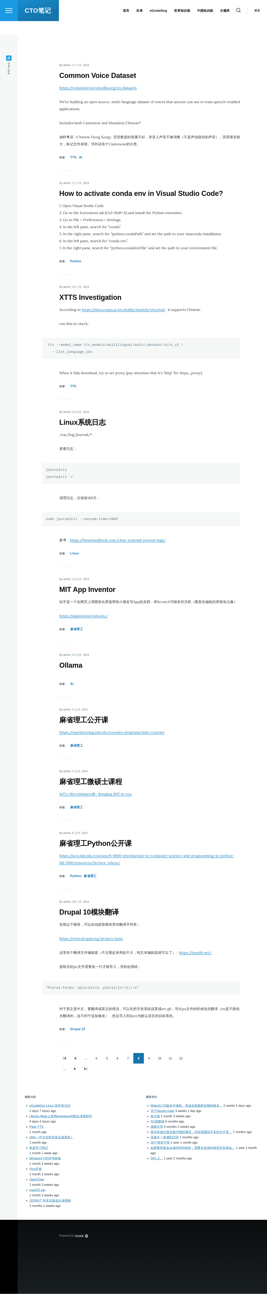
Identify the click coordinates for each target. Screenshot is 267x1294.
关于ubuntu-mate (162, 1111)
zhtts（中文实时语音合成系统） (51, 1137)
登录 (257, 24)
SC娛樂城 (157, 1121)
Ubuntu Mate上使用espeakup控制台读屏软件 (60, 1116)
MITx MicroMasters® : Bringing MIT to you (95, 794)
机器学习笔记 (38, 1148)
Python (75, 261)
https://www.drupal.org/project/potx (91, 938)
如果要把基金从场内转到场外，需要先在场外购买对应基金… (193, 1148)
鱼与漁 (155, 1116)
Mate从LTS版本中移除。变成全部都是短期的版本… (187, 1105)
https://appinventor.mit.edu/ (83, 616)
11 (172, 1060)
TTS (73, 157)
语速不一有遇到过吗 (165, 1137)
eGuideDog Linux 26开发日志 (49, 1105)
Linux (74, 553)
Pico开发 (35, 1169)
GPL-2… (157, 1158)
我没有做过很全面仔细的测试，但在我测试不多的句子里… (191, 1132)
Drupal (79, 1235)
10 (161, 1060)
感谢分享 (157, 1127)
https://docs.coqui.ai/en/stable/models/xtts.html (123, 310)
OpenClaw (36, 1179)
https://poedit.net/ (195, 952)
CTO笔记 (38, 24)
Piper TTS (36, 1127)
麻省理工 (76, 629)
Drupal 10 (77, 1029)
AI (80, 157)
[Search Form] (238, 24)
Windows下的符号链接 (45, 1158)
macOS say (37, 1190)
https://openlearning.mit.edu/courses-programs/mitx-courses (111, 732)
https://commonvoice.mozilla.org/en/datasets (98, 88)
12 (182, 1060)
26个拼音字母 (160, 1142)
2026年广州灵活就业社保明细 (50, 1200)
